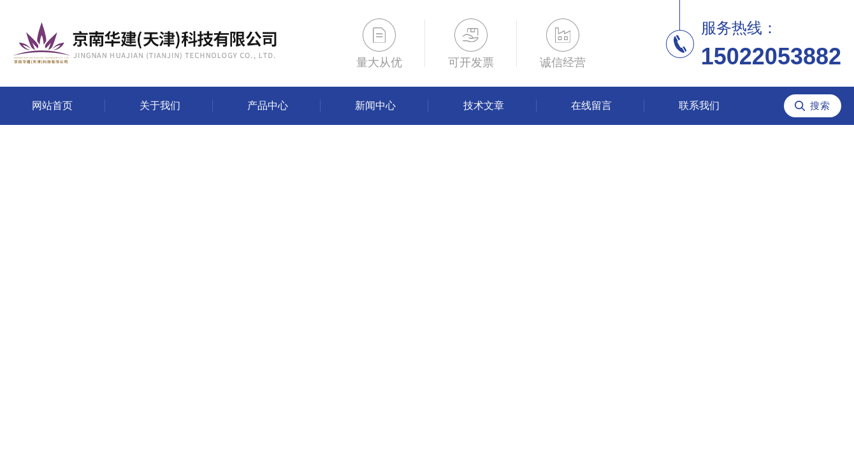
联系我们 (699, 105)
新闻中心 (375, 105)
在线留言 (591, 105)
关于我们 (160, 105)
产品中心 (267, 105)
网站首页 (52, 105)
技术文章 (483, 105)
